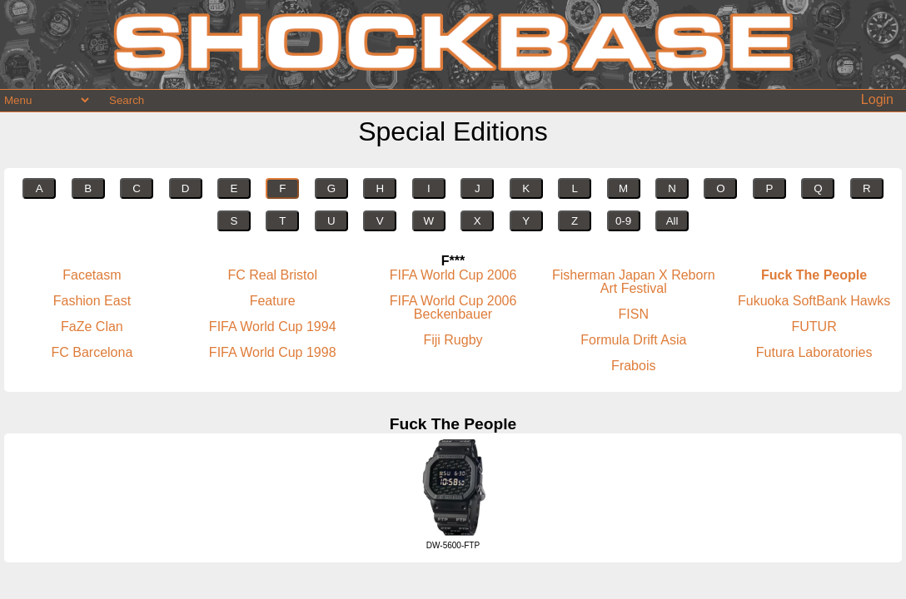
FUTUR (813, 326)
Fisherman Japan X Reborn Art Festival (633, 281)
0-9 (623, 221)
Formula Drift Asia (633, 340)
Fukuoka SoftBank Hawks (814, 301)
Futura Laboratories (814, 352)
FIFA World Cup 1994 (272, 326)
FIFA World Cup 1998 (272, 352)
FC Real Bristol (272, 275)
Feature (273, 301)
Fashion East (92, 301)
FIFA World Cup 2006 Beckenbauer (453, 307)
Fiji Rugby (452, 340)
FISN (634, 314)
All (672, 221)
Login (877, 99)
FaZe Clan (92, 326)
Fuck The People (814, 275)
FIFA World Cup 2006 (453, 275)
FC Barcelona (91, 352)
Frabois (633, 366)
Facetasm (91, 275)
